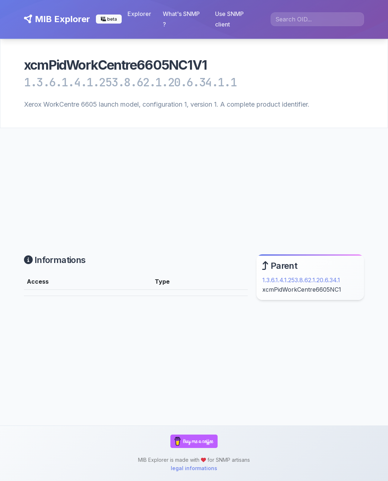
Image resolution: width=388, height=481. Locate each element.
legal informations (194, 468)
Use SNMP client (229, 19)
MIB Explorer (57, 19)
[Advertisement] (194, 182)
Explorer (139, 13)
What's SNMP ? (181, 19)
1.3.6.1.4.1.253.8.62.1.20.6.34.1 (301, 280)
